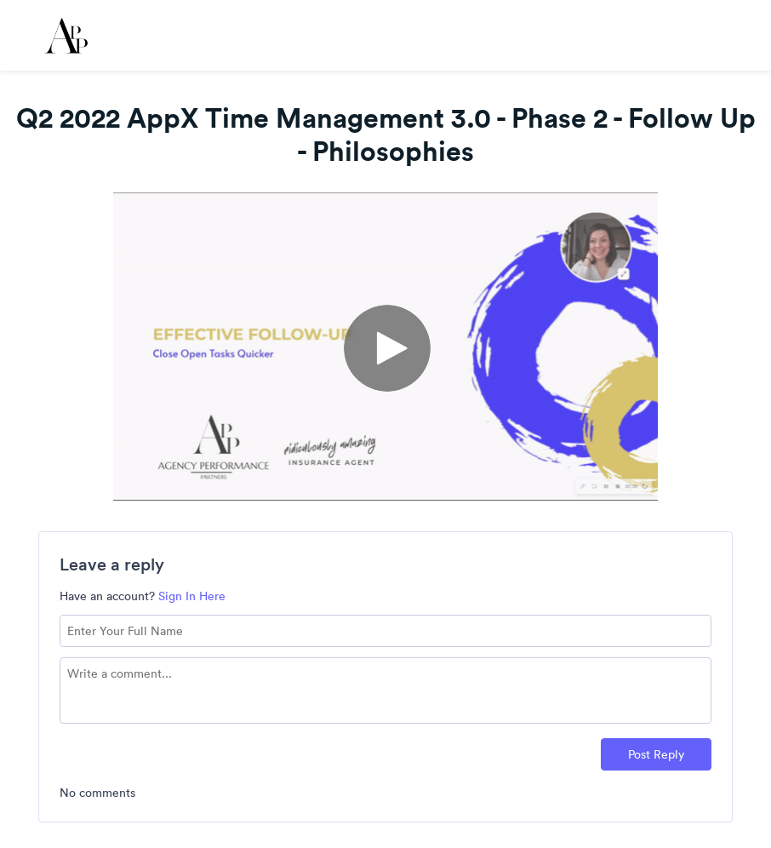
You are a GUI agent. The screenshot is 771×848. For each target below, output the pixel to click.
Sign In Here (192, 596)
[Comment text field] (385, 690)
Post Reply (656, 754)
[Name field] (385, 631)
